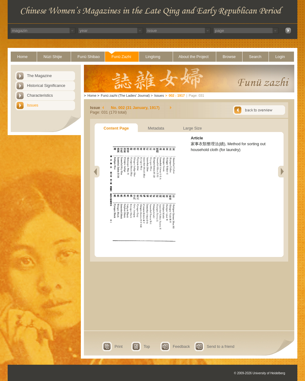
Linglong (152, 56)
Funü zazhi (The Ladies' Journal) (125, 95)
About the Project (194, 56)
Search (255, 56)
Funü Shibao (88, 56)
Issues (32, 105)
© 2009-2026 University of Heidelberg (259, 373)
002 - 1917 (177, 95)
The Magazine (39, 75)
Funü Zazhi (121, 56)
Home (22, 56)
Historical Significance (46, 85)
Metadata (156, 128)
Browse (229, 56)
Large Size (192, 128)
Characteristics (40, 95)
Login (280, 56)
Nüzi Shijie (52, 56)
